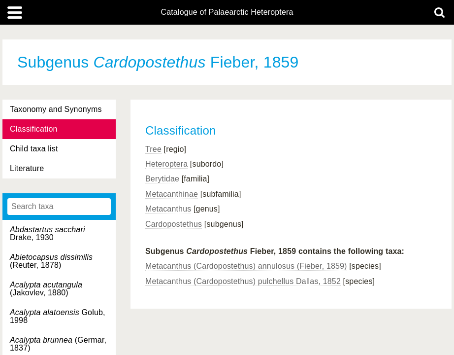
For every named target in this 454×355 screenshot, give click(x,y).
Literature (27, 168)
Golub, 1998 (57, 316)
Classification (34, 129)
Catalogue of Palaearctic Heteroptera (227, 12)
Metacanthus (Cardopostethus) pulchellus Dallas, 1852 (243, 281)
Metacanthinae (171, 194)
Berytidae (162, 179)
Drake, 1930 (47, 233)
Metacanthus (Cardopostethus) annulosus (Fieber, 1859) (246, 266)
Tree (153, 149)
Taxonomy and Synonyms (56, 109)
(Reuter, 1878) (51, 261)
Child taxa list (34, 148)
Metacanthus (168, 209)
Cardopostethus (173, 224)
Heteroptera (166, 164)
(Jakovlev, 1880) (46, 289)
